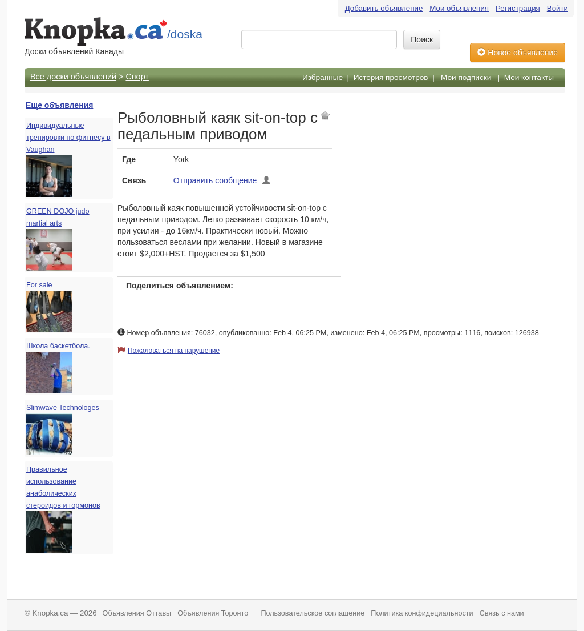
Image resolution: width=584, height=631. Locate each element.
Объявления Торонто (212, 613)
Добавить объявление (384, 8)
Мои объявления (459, 8)
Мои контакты (529, 77)
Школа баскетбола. (58, 346)
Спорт (136, 76)
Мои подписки (466, 77)
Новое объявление (517, 52)
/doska (184, 34)
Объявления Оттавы (137, 613)
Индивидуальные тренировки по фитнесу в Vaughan (68, 138)
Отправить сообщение (215, 180)
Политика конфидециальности (422, 613)
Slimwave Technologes (62, 408)
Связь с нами (502, 613)
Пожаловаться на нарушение (174, 351)
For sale (39, 285)
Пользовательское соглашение (312, 613)
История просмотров (391, 77)
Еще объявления (59, 105)
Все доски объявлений (73, 76)
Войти (557, 8)
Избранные (322, 77)
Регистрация (518, 8)
